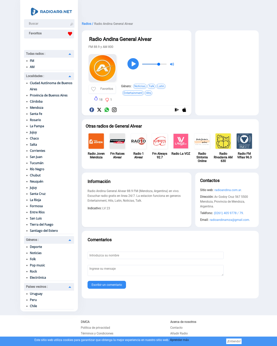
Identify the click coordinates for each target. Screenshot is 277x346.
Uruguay (36, 294)
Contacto (176, 327)
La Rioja (35, 200)
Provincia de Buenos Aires (49, 95)
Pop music (37, 265)
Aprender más (179, 340)
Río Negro (37, 169)
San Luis (36, 218)
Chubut (35, 175)
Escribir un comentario (107, 285)
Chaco (34, 138)
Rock (33, 271)
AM (32, 67)
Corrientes (37, 151)
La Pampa (37, 126)
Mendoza (36, 108)
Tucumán (36, 163)
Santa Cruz (38, 194)
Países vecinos (37, 287)
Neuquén (36, 181)
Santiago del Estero (44, 231)
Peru (33, 300)
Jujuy (33, 132)
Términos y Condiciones (97, 333)
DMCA (85, 322)
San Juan (36, 157)
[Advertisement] (170, 9)
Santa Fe (36, 114)
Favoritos (51, 34)
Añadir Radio (179, 333)
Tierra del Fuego (41, 224)
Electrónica (38, 277)
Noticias (36, 253)
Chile (33, 306)
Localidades (35, 76)
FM (32, 61)
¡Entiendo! (234, 341)
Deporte (36, 247)
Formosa (36, 206)
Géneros (32, 240)
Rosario (35, 120)
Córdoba (36, 101)
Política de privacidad (95, 327)
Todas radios (35, 54)
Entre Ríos (37, 212)
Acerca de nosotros (183, 322)
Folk (33, 259)
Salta (33, 144)
